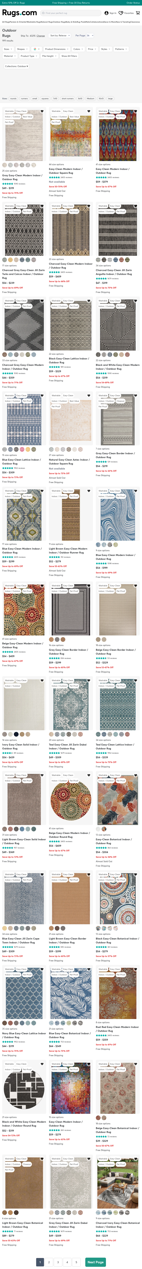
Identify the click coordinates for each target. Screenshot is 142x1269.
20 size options (56, 740)
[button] (8, 49)
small (34, 98)
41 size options (103, 164)
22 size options (56, 354)
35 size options (9, 1028)
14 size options (9, 740)
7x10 (55, 98)
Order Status (133, 2)
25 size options (9, 170)
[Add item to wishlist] (42, 111)
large (110, 98)
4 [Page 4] (67, 1262)
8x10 (80, 98)
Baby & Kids (71, 22)
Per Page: (81, 35)
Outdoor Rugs (59, 22)
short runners (67, 98)
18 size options (103, 645)
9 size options (103, 550)
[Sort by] (59, 35)
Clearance (135, 22)
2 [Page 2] (49, 1262)
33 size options (9, 360)
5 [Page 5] (76, 1262)
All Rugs (6, 22)
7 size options (102, 448)
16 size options (56, 645)
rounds (13, 98)
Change (41, 35)
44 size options (56, 164)
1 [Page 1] (40, 1262)
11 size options (56, 544)
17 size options (9, 265)
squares (45, 98)
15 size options (9, 455)
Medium (90, 98)
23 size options (56, 259)
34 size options (103, 265)
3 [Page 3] (58, 1262)
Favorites (126, 13)
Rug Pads (81, 22)
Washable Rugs (34, 22)
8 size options (103, 1022)
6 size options (9, 1218)
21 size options (56, 934)
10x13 (101, 98)
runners (24, 98)
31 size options (9, 834)
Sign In (110, 13)
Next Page (96, 1262)
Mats (87, 22)
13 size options (103, 834)
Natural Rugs (47, 22)
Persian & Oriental (18, 22)
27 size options (56, 455)
